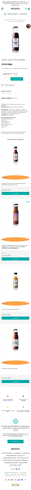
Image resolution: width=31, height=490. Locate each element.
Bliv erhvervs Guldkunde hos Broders (15, 460)
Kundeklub (26, 453)
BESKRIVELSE (6, 91)
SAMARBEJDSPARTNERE (11, 463)
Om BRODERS (17, 453)
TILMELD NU (15, 441)
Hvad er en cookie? (15, 465)
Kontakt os (21, 455)
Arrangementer (11, 455)
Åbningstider (23, 463)
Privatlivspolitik (22, 458)
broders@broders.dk (11, 475)
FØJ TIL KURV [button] (17, 79)
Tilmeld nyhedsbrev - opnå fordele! (17, 14)
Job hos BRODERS (7, 453)
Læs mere (26, 435)
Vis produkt (15, 193)
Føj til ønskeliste (8, 85)
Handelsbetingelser (9, 458)
